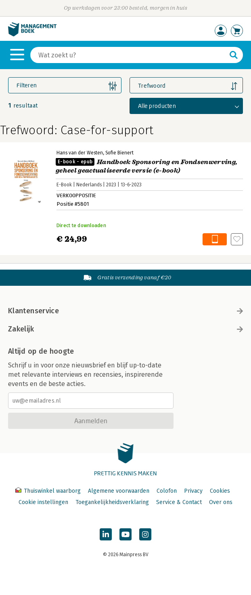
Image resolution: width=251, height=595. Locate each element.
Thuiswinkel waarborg (48, 490)
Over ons (220, 502)
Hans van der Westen (79, 153)
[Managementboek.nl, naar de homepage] (32, 34)
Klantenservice (125, 310)
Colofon (167, 490)
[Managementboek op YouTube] (125, 534)
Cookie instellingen (43, 502)
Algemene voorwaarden (118, 490)
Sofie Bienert (119, 153)
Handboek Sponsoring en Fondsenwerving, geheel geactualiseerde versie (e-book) (146, 166)
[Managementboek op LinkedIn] (106, 534)
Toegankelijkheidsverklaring (112, 502)
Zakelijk (125, 329)
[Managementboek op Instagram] (145, 534)
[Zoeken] (128, 55)
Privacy (193, 490)
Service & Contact (179, 502)
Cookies (220, 490)
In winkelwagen (215, 239)
